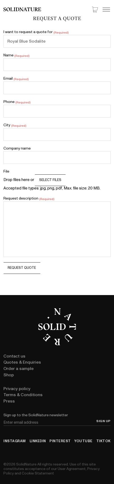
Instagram (14, 441)
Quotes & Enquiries (22, 362)
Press (9, 401)
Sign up (103, 421)
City (14, 125)
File (6, 171)
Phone (16, 101)
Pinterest (60, 441)
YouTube (83, 441)
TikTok (103, 441)
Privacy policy (16, 389)
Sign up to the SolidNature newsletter (35, 415)
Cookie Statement (38, 473)
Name (16, 55)
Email (15, 78)
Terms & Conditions (23, 395)
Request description (28, 198)
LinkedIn (38, 441)
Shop (8, 375)
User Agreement (72, 468)
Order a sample (18, 369)
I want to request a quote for (35, 32)
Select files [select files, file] (50, 180)
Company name (17, 148)
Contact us (14, 356)
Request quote (22, 267)
